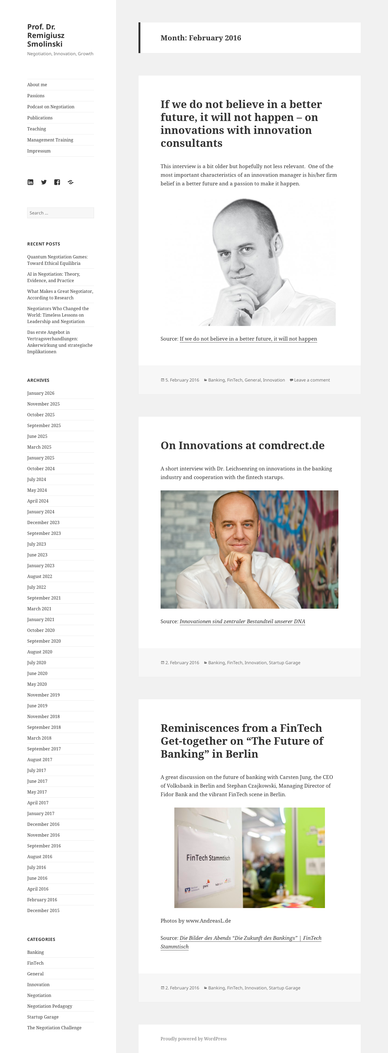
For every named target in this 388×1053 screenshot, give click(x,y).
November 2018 (43, 716)
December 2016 (43, 824)
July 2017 (36, 770)
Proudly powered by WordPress (194, 1039)
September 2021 (44, 598)
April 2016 (37, 889)
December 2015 (43, 910)
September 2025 (44, 425)
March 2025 (39, 447)
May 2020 (37, 684)
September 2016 (44, 846)
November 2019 (43, 695)
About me (37, 85)
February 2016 (42, 900)
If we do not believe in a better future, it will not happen (248, 338)
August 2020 (39, 652)
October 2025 (41, 415)
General (35, 974)
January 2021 (40, 619)
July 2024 (36, 479)
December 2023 (43, 522)
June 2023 (37, 555)
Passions (35, 96)
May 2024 (37, 490)
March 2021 (39, 609)
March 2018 (39, 738)
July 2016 (36, 867)
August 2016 (39, 857)
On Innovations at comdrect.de (243, 445)
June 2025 (37, 436)
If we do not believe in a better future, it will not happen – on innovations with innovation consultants (241, 123)
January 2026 (40, 393)
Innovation (38, 985)
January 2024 (40, 512)
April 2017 (37, 803)
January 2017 (40, 813)
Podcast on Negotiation (50, 107)
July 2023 (36, 544)
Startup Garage (43, 1017)
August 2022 (39, 576)
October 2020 (41, 630)
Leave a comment (312, 380)
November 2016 (43, 835)
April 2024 (37, 501)
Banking (35, 952)
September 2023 (44, 533)
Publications (40, 118)
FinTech (35, 963)
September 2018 (44, 727)
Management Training (50, 140)
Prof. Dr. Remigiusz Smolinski (45, 35)
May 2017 (37, 792)
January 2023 (40, 566)
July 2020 (36, 663)
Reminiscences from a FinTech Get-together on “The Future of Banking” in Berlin (242, 741)
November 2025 (43, 404)
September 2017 (44, 749)
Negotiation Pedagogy (49, 1006)
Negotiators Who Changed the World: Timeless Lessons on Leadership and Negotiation (58, 315)
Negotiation (39, 995)
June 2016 (37, 878)
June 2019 (37, 706)
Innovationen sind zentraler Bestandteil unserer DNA (242, 621)
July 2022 (36, 587)
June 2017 (37, 781)
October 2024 (41, 469)
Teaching (36, 129)
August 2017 (39, 760)
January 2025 (40, 458)
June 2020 (37, 673)
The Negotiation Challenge (54, 1028)
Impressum (39, 151)
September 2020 (44, 641)
